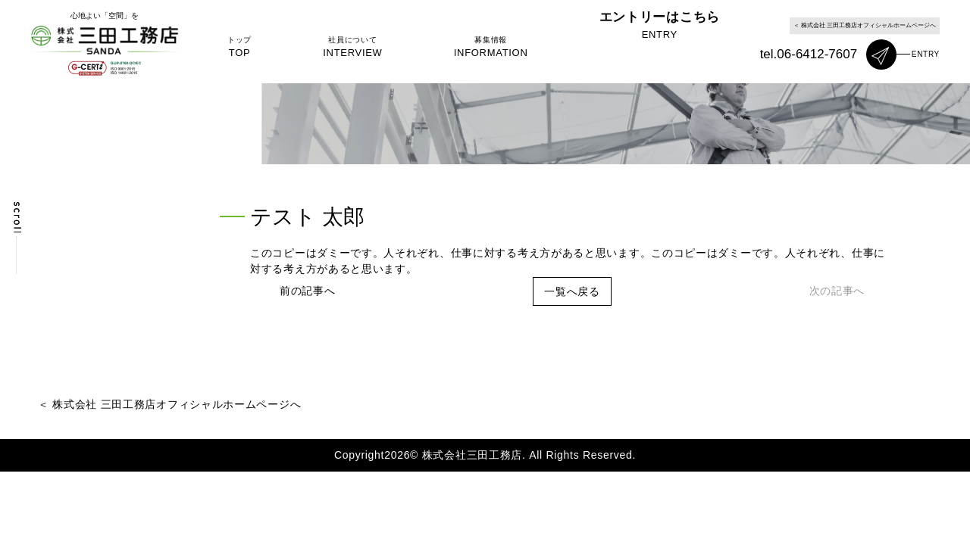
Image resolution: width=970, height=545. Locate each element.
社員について (364, 48)
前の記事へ (308, 291)
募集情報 (514, 48)
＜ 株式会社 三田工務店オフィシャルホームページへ (864, 25)
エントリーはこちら (677, 48)
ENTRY (926, 54)
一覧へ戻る (572, 291)
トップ (239, 48)
